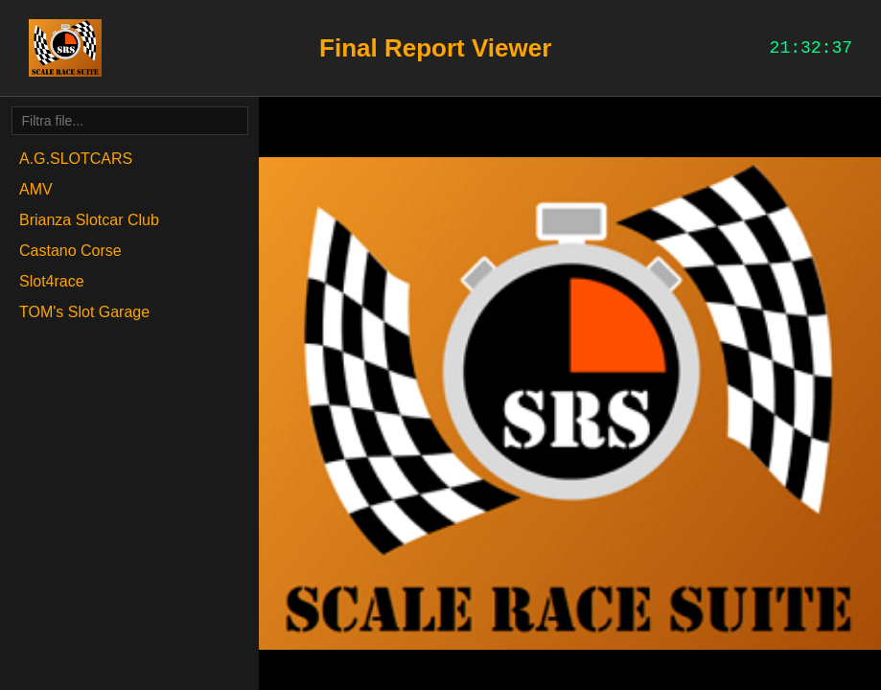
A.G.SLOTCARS (75, 158)
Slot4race (51, 281)
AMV (36, 189)
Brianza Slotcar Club (89, 220)
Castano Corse (70, 250)
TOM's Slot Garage (84, 312)
